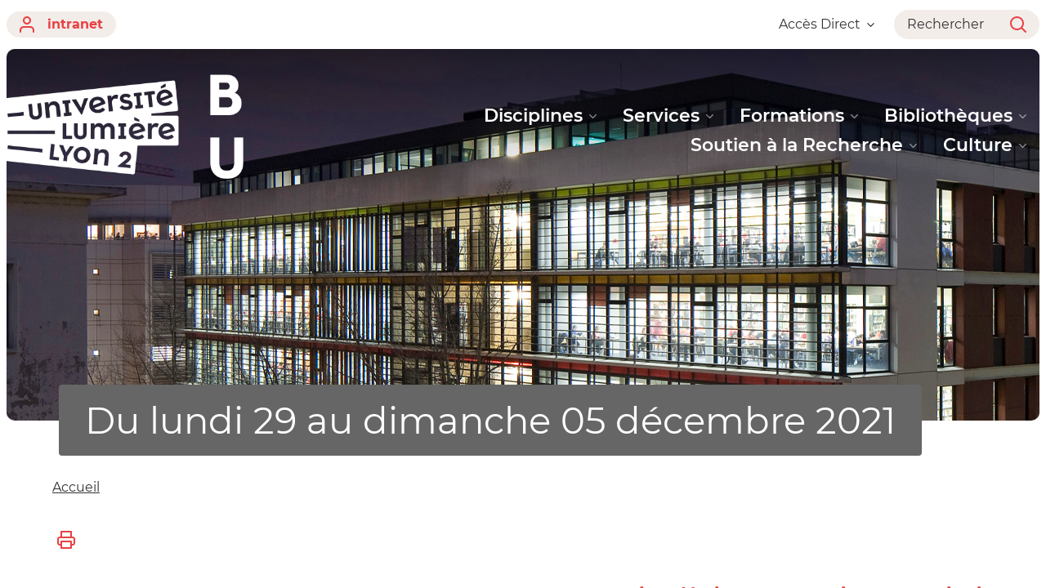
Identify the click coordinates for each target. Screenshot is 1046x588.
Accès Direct (826, 24)
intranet (61, 24)
